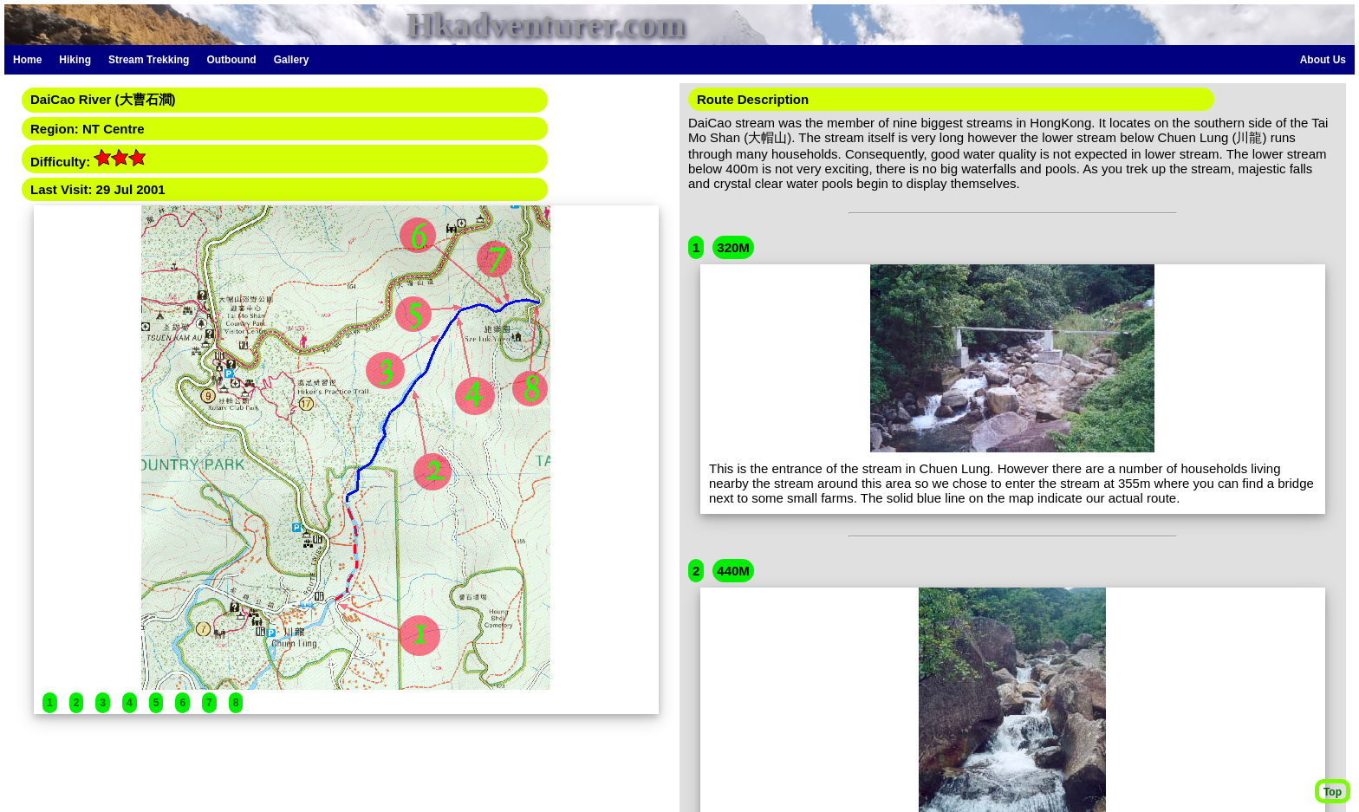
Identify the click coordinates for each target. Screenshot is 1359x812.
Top (1332, 792)
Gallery (291, 60)
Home (27, 60)
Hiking (75, 60)
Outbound (231, 60)
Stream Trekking (148, 60)
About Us (1323, 60)
